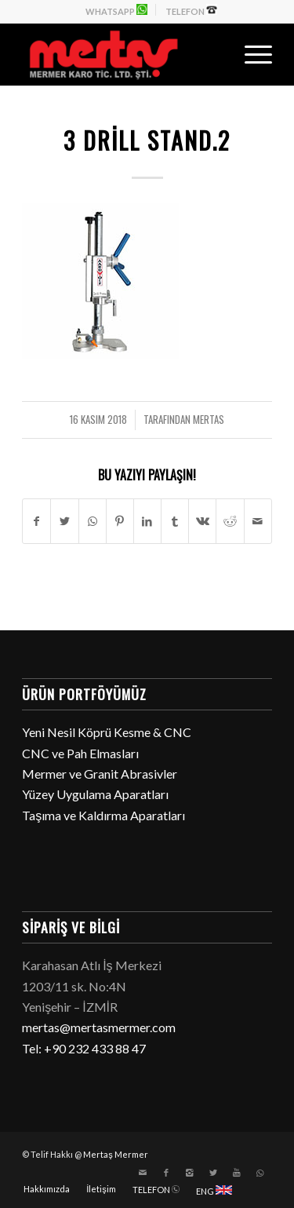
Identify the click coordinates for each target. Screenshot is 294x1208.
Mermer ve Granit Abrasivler (99, 773)
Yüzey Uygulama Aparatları (95, 793)
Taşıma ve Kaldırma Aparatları (103, 815)
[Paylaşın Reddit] (229, 521)
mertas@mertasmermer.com (99, 1027)
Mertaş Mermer (115, 1154)
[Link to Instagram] (189, 1172)
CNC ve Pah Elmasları (80, 753)
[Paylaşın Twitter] (64, 521)
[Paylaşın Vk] (202, 521)
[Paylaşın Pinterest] (120, 521)
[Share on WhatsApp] (92, 521)
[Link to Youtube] (237, 1172)
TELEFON (191, 10)
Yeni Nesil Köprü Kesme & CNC (106, 731)
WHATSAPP (116, 10)
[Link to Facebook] (166, 1172)
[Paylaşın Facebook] (36, 521)
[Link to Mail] (142, 1172)
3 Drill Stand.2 (147, 140)
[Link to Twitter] (213, 1172)
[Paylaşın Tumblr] (175, 521)
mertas (208, 419)
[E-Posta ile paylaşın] (258, 521)
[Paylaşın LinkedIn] (147, 521)
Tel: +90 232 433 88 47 (84, 1048)
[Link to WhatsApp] (260, 1172)
